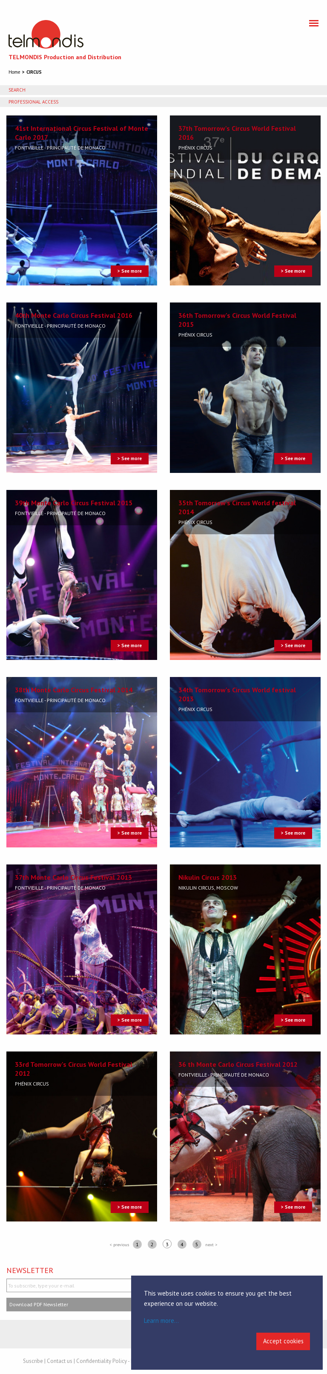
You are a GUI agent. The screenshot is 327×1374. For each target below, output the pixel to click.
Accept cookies (283, 1341)
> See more (130, 271)
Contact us (59, 1361)
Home (14, 72)
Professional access (33, 102)
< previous (119, 1244)
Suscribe (33, 1361)
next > (211, 1244)
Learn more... (161, 1320)
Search (17, 90)
